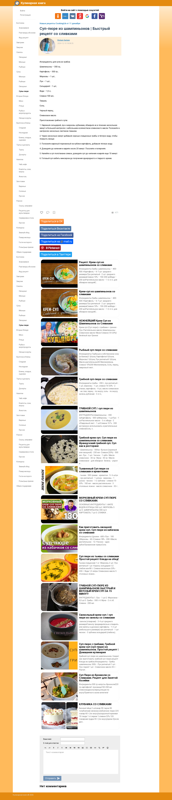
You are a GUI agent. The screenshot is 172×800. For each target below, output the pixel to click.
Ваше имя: (47, 739)
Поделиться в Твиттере (56, 254)
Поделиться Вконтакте (55, 228)
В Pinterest (52, 248)
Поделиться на (56, 241)
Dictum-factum (63, 40)
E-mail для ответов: (51, 743)
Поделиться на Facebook (56, 235)
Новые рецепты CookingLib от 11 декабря (60, 23)
